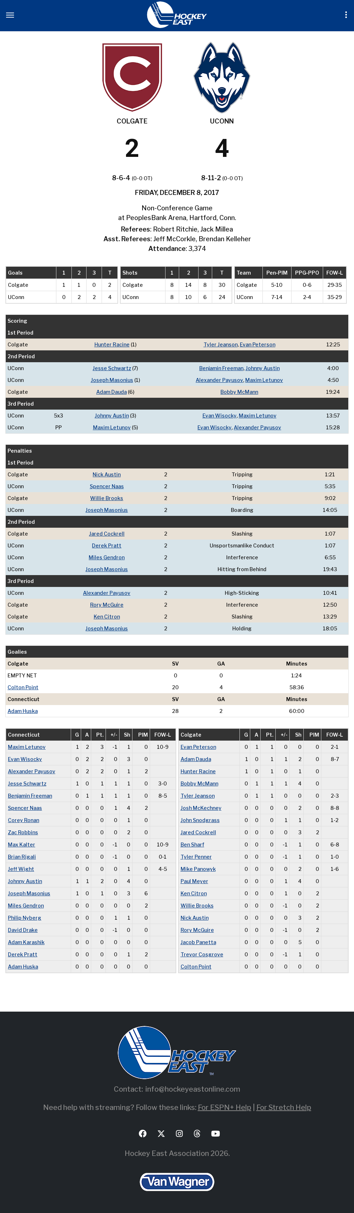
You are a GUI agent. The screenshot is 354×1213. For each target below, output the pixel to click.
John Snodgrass (200, 820)
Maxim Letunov (264, 380)
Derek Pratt (106, 545)
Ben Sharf (192, 844)
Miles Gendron (107, 557)
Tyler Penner (196, 857)
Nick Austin (107, 474)
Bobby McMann (239, 392)
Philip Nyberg (24, 918)
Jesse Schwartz (112, 368)
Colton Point (23, 687)
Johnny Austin (263, 368)
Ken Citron (107, 617)
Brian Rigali (22, 857)
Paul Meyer (194, 881)
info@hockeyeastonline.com (192, 1089)
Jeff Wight (21, 869)
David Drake (23, 930)
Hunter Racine (112, 344)
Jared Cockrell (107, 534)
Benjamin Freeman (221, 368)
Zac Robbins (23, 832)
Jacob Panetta (198, 942)
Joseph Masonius (112, 380)
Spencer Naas (107, 486)
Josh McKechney (201, 808)
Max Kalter (21, 844)
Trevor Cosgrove (202, 954)
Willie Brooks (106, 498)
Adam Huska (23, 711)
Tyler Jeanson (221, 344)
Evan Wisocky (219, 415)
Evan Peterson (257, 344)
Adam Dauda (111, 392)
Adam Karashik (26, 942)
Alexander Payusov (219, 380)
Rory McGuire (107, 605)
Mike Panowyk (198, 869)
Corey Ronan (23, 820)
